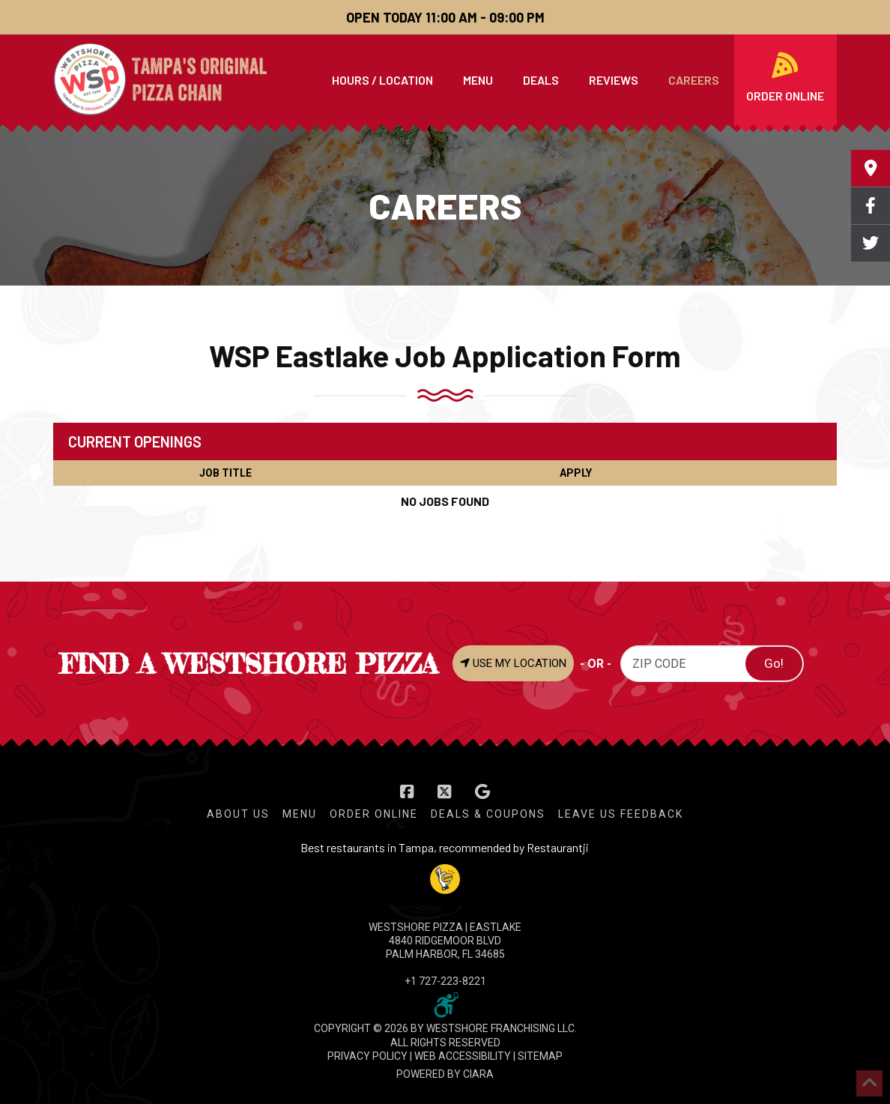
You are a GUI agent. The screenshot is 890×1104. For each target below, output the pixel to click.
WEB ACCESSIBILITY (462, 1056)
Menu (299, 814)
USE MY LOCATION (513, 663)
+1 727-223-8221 (445, 981)
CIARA (478, 1074)
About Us (238, 814)
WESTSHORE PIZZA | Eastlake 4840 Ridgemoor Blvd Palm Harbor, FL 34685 (445, 940)
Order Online (374, 814)
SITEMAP (540, 1056)
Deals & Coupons (488, 814)
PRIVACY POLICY (367, 1056)
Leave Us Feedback (620, 814)
